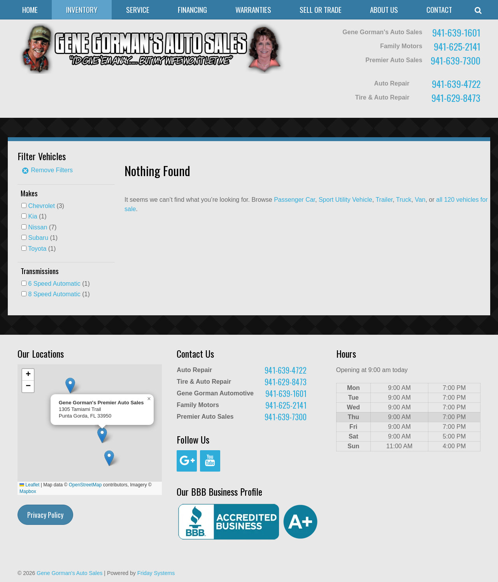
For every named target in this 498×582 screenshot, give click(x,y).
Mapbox (27, 491)
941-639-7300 (455, 60)
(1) (37, 216)
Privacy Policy (45, 515)
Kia (32, 216)
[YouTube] (210, 461)
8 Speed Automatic (54, 294)
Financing (192, 9)
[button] (109, 458)
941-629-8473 (455, 98)
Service (137, 9)
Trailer (384, 199)
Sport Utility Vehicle (345, 199)
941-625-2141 (457, 46)
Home (30, 9)
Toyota (37, 248)
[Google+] (187, 461)
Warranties (253, 9)
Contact (439, 9)
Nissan (37, 227)
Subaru (38, 237)
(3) (46, 206)
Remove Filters (47, 170)
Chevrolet (41, 206)
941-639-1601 (456, 32)
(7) (42, 227)
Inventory (82, 9)
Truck (403, 199)
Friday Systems (156, 573)
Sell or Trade (321, 9)
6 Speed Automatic (54, 283)
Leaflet (29, 485)
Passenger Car (294, 199)
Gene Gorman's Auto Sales (69, 573)
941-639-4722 (456, 84)
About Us (384, 9)
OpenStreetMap (85, 485)
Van (420, 199)
